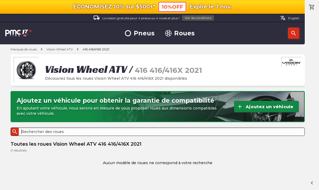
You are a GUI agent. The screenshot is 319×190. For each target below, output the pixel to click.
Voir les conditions (198, 18)
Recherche (294, 33)
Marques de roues (24, 49)
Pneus (140, 33)
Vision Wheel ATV (59, 49)
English (289, 18)
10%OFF (172, 7)
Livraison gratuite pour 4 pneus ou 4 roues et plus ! (153, 18)
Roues (180, 33)
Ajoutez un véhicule (265, 106)
